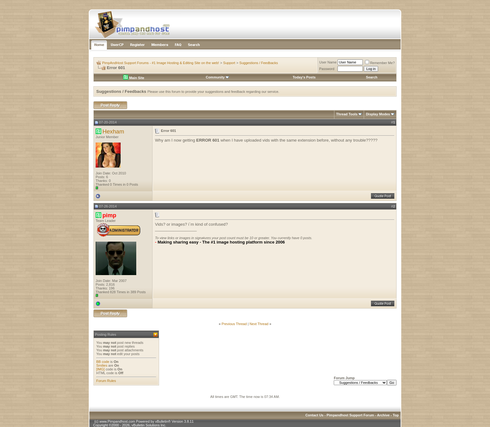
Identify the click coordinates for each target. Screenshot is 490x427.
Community (217, 77)
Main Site (133, 78)
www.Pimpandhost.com (117, 421)
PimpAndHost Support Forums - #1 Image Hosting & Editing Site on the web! (160, 63)
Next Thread (259, 324)
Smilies (101, 365)
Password (326, 69)
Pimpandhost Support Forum (350, 415)
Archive (383, 415)
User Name (328, 62)
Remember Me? (380, 63)
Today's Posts (303, 77)
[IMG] (100, 369)
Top (396, 415)
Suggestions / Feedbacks (258, 63)
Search (372, 77)
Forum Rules (106, 381)
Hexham (113, 131)
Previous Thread (234, 324)
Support (229, 63)
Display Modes (378, 114)
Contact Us (314, 415)
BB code (102, 362)
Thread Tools (347, 114)
